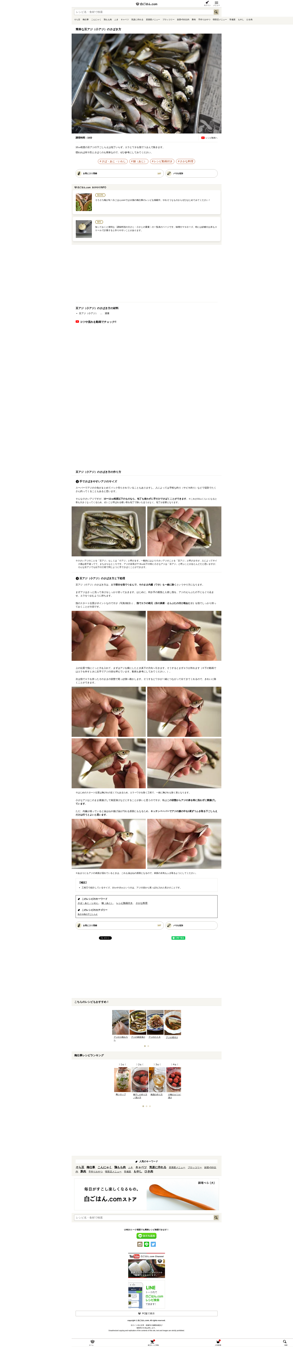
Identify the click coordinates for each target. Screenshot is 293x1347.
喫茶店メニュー (220, 19)
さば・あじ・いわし (114, 161)
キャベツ (125, 19)
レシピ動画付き (163, 161)
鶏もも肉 (108, 19)
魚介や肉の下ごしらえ (88, 914)
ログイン (207, 5)
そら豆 (77, 19)
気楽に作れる (137, 19)
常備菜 (232, 19)
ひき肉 (249, 19)
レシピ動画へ (211, 138)
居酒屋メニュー (153, 19)
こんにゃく (96, 19)
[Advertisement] (147, 274)
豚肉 (194, 19)
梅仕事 (86, 19)
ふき (116, 19)
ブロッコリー (168, 19)
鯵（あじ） (140, 161)
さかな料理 (186, 161)
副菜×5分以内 (183, 19)
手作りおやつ (204, 19)
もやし (241, 19)
